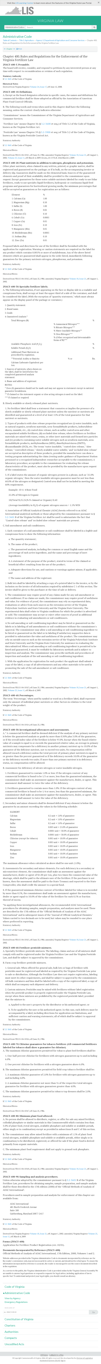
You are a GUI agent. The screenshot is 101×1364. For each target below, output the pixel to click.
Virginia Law (50, 21)
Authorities (11, 1331)
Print (19, 49)
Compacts (11, 1337)
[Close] (99, 2)
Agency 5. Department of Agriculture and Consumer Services (60, 40)
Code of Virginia (14, 1286)
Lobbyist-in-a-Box (56, 1355)
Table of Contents (10, 40)
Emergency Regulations (16, 1302)
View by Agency (12, 1298)
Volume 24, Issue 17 (38, 87)
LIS (21, 10)
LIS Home (44, 1355)
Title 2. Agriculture (26, 40)
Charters (10, 1325)
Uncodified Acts (14, 1344)
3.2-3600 (46, 123)
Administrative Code (14, 27)
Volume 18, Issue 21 (77, 155)
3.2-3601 (8, 79)
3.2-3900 (45, 132)
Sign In (63, 1360)
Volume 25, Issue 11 (16, 158)
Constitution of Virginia (19, 1319)
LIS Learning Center (24, 3)
